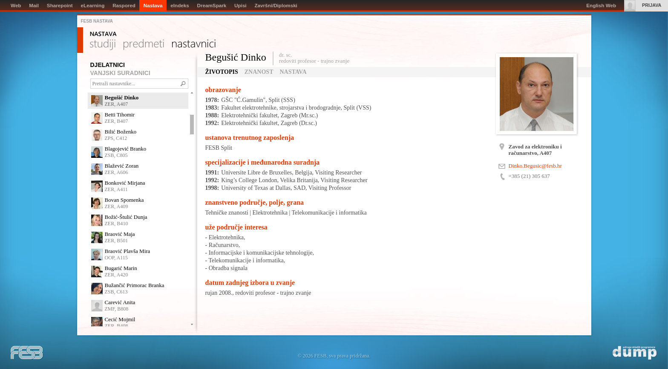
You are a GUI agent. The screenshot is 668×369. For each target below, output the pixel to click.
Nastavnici (194, 45)
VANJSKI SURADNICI (120, 73)
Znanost (259, 72)
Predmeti (144, 45)
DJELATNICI (107, 64)
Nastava (103, 34)
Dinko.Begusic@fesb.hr (535, 166)
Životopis (221, 72)
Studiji (102, 45)
